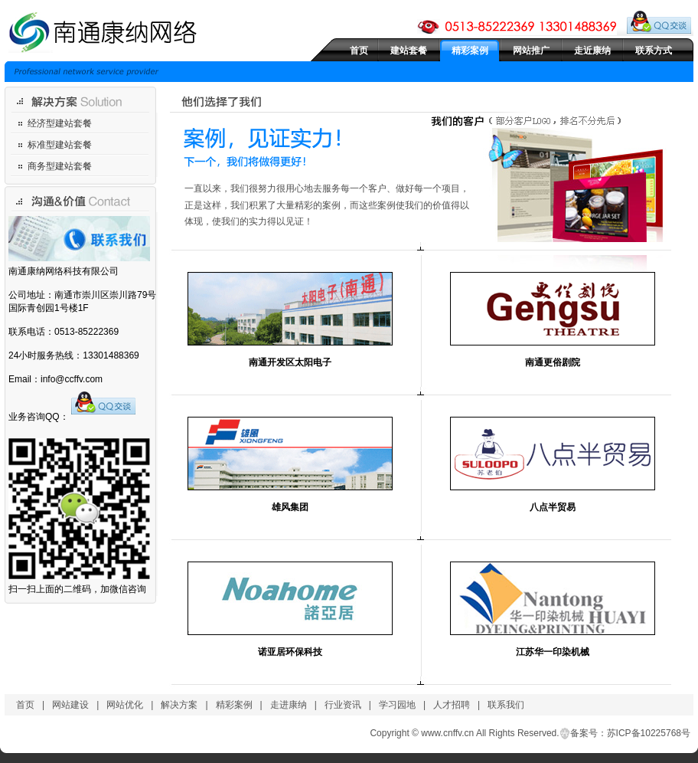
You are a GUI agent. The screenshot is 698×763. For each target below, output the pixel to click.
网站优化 (124, 704)
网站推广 (531, 50)
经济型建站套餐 (60, 123)
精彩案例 (470, 50)
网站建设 (70, 704)
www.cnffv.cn (447, 733)
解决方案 (179, 704)
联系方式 (653, 50)
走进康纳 (288, 704)
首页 (359, 50)
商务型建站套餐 (60, 166)
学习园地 (397, 704)
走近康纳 (592, 50)
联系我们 (506, 704)
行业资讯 (343, 704)
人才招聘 (451, 704)
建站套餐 (408, 50)
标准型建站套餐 (60, 144)
